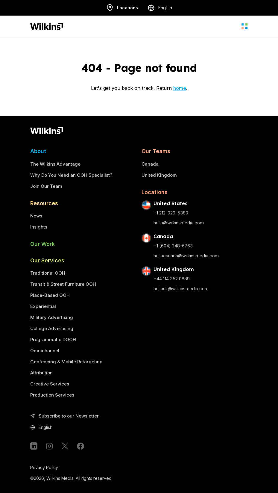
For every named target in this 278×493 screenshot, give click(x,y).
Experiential (43, 306)
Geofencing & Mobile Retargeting (66, 362)
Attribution (41, 373)
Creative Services (49, 384)
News (36, 216)
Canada (150, 164)
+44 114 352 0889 (172, 279)
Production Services (52, 395)
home (179, 88)
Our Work (42, 244)
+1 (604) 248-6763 (173, 246)
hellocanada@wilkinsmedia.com (186, 255)
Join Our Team (46, 186)
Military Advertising (51, 317)
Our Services (47, 260)
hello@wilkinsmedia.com (179, 223)
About (38, 151)
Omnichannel (44, 350)
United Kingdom (159, 175)
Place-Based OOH (50, 295)
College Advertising (51, 328)
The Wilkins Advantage (55, 164)
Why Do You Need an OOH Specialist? (71, 175)
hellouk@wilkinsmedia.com (181, 288)
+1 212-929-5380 (171, 213)
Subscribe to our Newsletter (64, 416)
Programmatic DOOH (53, 339)
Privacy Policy (44, 467)
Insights (38, 227)
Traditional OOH (47, 273)
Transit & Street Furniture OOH (63, 284)
